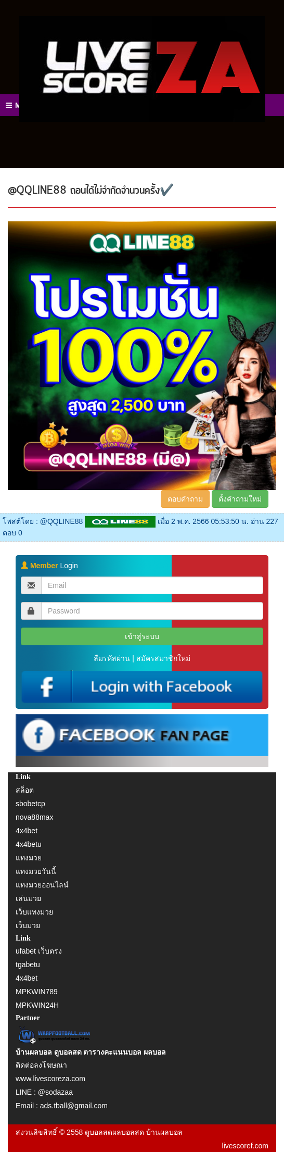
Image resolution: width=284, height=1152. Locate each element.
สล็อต (25, 790)
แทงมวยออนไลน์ (42, 885)
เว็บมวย (28, 925)
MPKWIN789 (37, 991)
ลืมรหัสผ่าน (112, 658)
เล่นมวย (28, 898)
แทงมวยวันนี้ (36, 871)
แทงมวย (29, 858)
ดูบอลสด (98, 1132)
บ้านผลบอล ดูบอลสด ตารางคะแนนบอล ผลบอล (91, 1052)
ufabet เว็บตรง (39, 951)
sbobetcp (30, 803)
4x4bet (26, 831)
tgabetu (28, 964)
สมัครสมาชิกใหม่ (163, 658)
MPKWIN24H (37, 1005)
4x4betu (29, 844)
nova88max (34, 817)
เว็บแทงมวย (34, 912)
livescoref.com (245, 1146)
